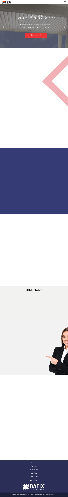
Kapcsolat (34, 480)
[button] (3, 26)
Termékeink (34, 470)
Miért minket (34, 466)
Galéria (34, 473)
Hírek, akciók (34, 477)
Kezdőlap (34, 463)
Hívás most (36, 35)
